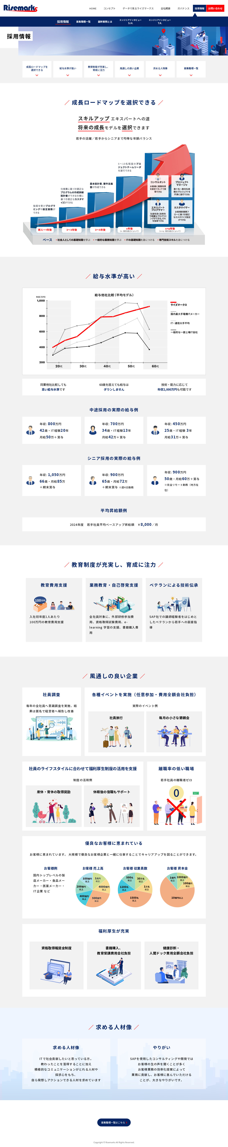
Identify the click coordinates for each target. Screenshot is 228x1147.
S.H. (134, 20)
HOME (87, 8)
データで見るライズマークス (133, 8)
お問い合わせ (213, 8)
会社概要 (161, 8)
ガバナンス (178, 8)
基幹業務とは (106, 20)
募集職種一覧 (82, 20)
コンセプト (102, 8)
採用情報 (195, 8)
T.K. (163, 20)
